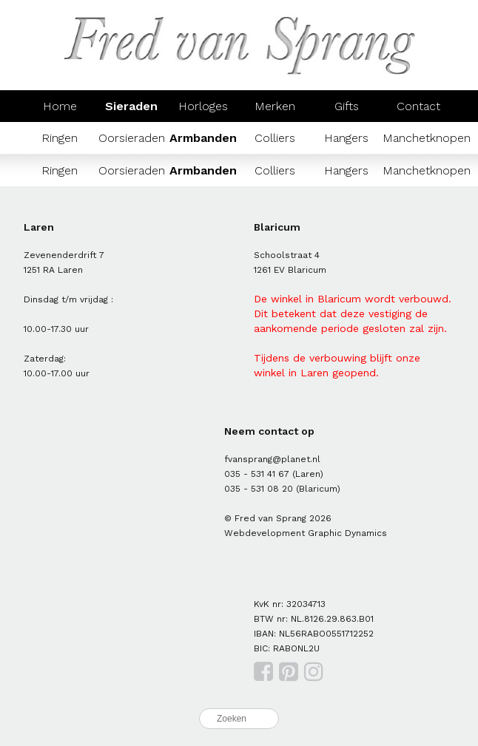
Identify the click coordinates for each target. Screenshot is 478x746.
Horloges (203, 106)
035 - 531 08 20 (258, 489)
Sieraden (131, 106)
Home (60, 106)
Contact (418, 106)
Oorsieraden (131, 138)
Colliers (275, 138)
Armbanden (203, 138)
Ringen (59, 138)
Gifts (346, 106)
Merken (275, 106)
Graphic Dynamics (347, 533)
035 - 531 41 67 (256, 474)
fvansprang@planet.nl (272, 459)
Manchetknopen (427, 138)
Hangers (346, 138)
